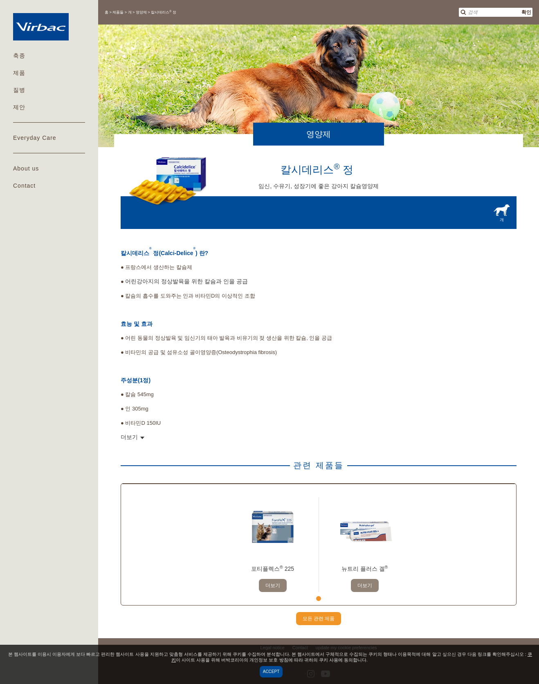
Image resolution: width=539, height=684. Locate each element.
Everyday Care (34, 138)
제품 (19, 73)
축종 (19, 55)
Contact (24, 185)
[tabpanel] (273, 544)
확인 (526, 12)
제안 (19, 107)
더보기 (272, 585)
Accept (271, 671)
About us (26, 168)
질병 (19, 90)
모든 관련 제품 (319, 618)
